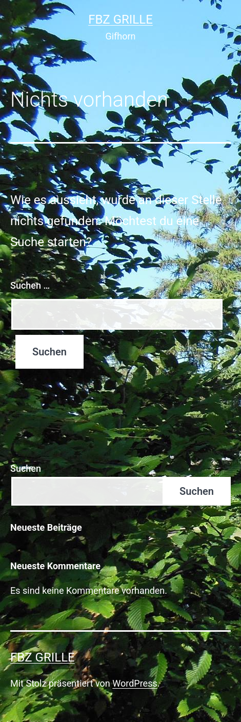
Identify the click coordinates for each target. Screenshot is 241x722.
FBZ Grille (120, 19)
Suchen (25, 468)
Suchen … (30, 285)
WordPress (134, 683)
